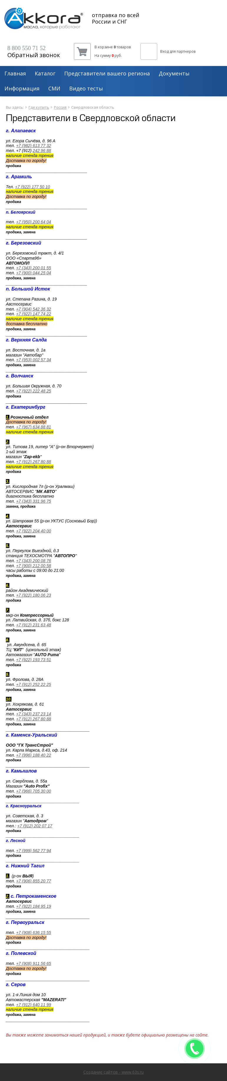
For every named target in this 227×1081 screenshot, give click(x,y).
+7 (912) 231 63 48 (33, 625)
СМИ (54, 88)
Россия (60, 107)
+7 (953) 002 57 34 (33, 359)
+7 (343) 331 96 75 (33, 501)
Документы (174, 73)
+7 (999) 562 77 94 (33, 850)
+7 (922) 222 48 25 (33, 391)
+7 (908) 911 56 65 (33, 963)
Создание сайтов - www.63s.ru (113, 1072)
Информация (21, 88)
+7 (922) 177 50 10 (32, 186)
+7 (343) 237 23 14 (33, 714)
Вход (164, 51)
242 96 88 (42, 150)
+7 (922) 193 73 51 (33, 659)
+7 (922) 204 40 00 (33, 531)
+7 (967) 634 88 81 (33, 427)
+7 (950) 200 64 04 (33, 221)
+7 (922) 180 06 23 (33, 595)
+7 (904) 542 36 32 (33, 309)
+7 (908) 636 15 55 (33, 932)
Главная (15, 73)
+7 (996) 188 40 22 (33, 755)
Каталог (45, 73)
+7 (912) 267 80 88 (33, 461)
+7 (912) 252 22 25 (33, 684)
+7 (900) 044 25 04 (33, 272)
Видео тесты (86, 88)
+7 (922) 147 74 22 (33, 313)
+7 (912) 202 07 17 (34, 825)
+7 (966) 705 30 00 (33, 791)
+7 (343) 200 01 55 (33, 267)
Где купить (39, 107)
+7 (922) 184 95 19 (33, 906)
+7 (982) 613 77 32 (33, 145)
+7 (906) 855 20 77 (33, 881)
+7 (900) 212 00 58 (33, 565)
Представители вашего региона (107, 73)
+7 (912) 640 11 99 (33, 1004)
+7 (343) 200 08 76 (33, 560)
